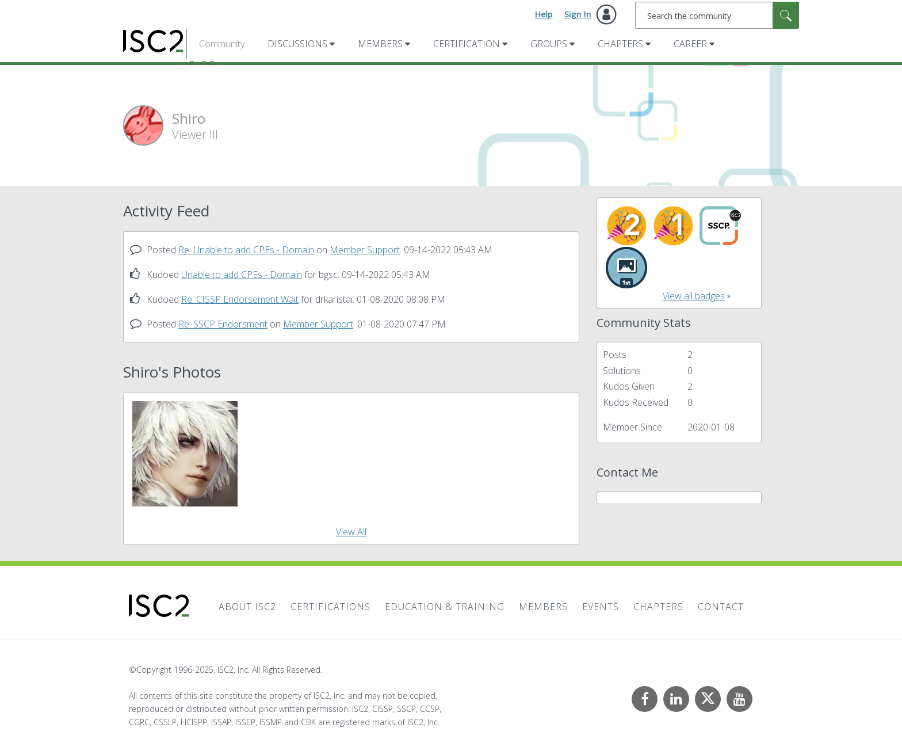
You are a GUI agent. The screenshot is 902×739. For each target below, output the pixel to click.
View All (351, 531)
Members (380, 43)
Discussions (297, 43)
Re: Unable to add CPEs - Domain (246, 249)
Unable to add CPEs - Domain (241, 274)
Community (221, 43)
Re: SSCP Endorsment (222, 324)
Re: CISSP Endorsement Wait (240, 299)
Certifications (330, 606)
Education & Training (444, 606)
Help (544, 14)
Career (690, 43)
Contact (721, 606)
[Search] (717, 15)
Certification (466, 43)
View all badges (694, 295)
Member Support (365, 249)
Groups (548, 43)
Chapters (620, 43)
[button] (185, 453)
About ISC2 (247, 606)
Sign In (577, 14)
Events (600, 606)
